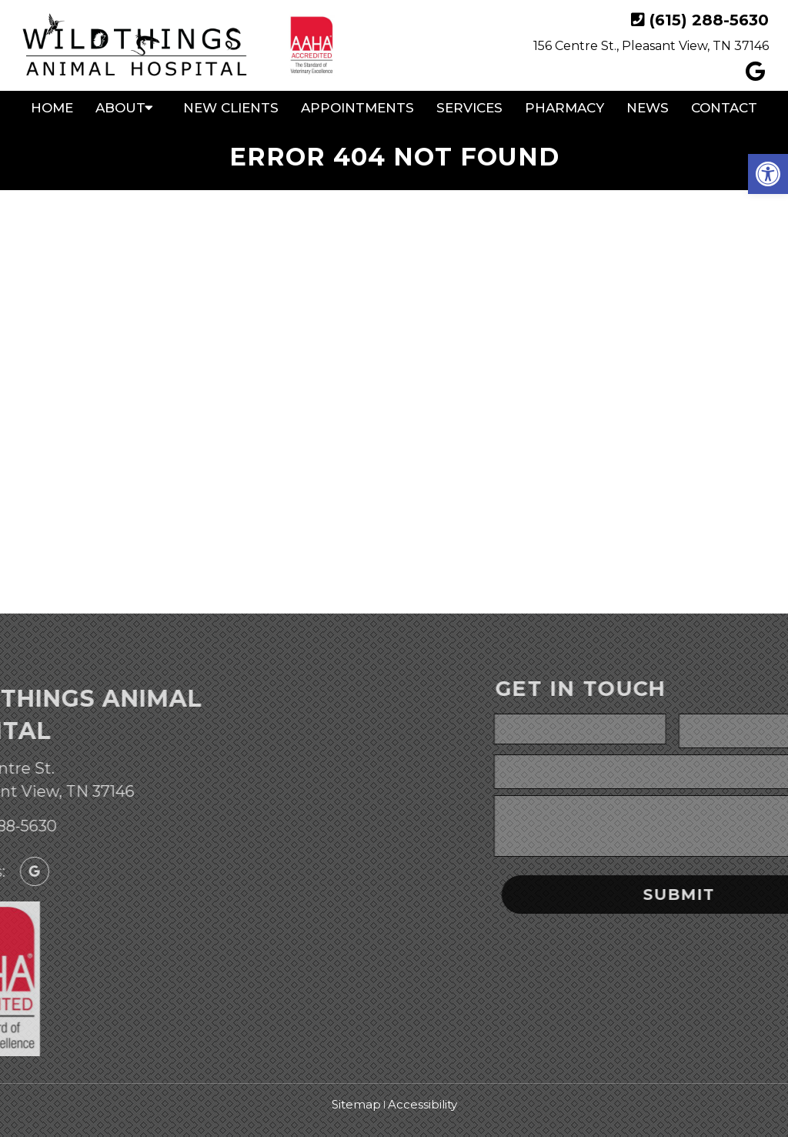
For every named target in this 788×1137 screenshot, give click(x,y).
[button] (768, 174)
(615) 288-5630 (709, 20)
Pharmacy (564, 107)
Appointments (357, 107)
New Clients (231, 107)
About (120, 107)
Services (469, 107)
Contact (724, 107)
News (647, 107)
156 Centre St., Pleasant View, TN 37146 (651, 45)
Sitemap (356, 1104)
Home (52, 107)
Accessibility (422, 1104)
